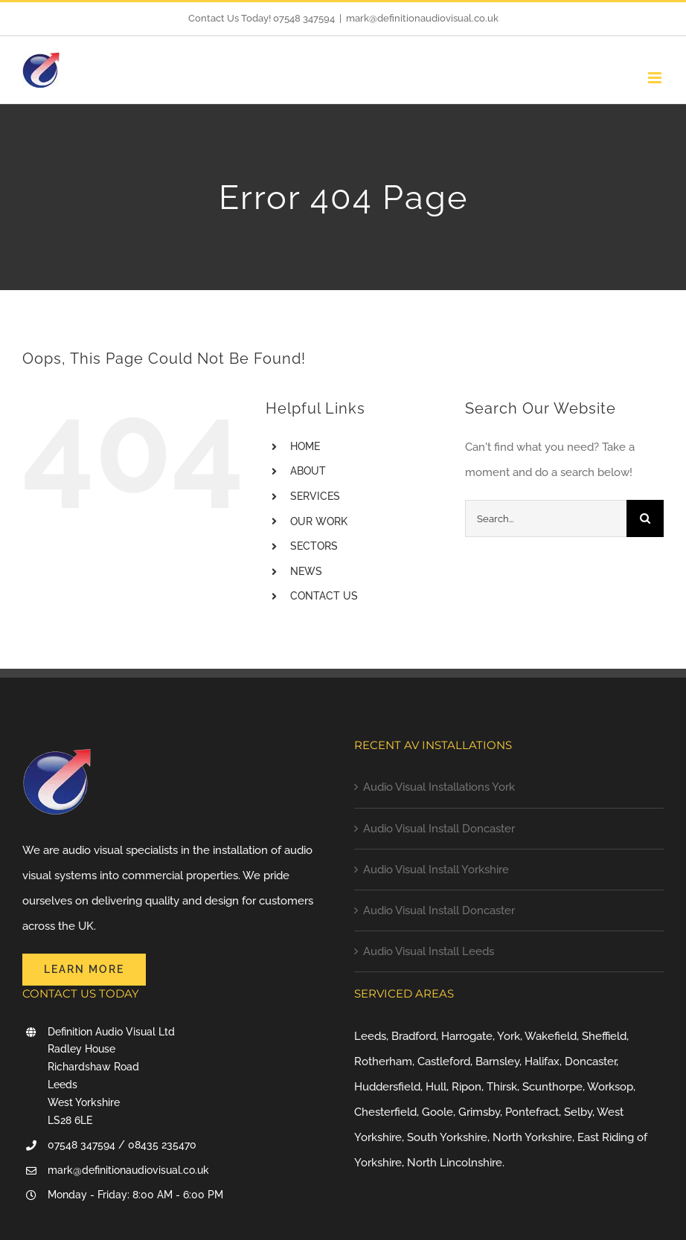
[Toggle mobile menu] (656, 78)
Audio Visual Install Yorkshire (436, 869)
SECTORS (314, 546)
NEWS (306, 571)
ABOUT (308, 471)
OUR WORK (318, 521)
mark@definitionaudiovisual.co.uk (422, 18)
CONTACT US (324, 596)
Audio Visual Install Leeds (428, 951)
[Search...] (545, 518)
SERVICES (315, 496)
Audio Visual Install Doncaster (439, 828)
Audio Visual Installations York (439, 787)
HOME (305, 446)
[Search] (645, 518)
